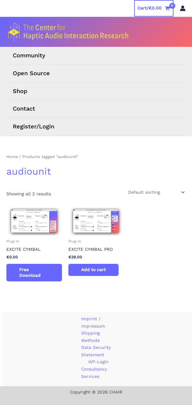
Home (12, 156)
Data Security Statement (96, 351)
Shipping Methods (90, 336)
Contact (24, 108)
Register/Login (33, 126)
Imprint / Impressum (93, 322)
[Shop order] (156, 192)
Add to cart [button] (93, 269)
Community (29, 55)
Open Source (31, 73)
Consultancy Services (94, 372)
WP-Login (98, 361)
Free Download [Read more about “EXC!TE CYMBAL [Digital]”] (30, 272)
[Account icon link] (183, 8)
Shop (20, 91)
